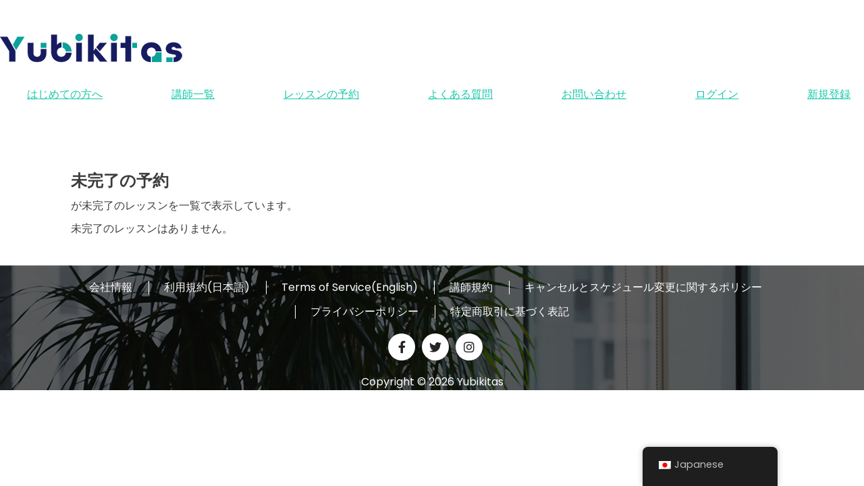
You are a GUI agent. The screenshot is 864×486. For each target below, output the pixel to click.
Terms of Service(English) (349, 287)
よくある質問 (460, 94)
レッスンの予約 (321, 94)
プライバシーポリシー (364, 312)
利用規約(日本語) (207, 287)
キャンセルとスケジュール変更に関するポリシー (643, 287)
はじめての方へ (65, 94)
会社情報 (110, 287)
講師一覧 (193, 94)
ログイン (716, 94)
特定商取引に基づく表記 (509, 312)
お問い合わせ (594, 94)
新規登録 (828, 94)
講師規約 (471, 287)
